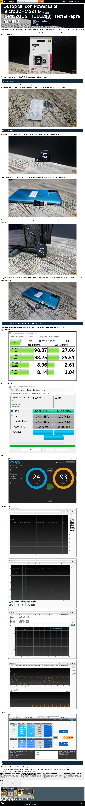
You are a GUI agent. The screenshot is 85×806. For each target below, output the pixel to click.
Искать (41, 1)
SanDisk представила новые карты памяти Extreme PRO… (9, 781)
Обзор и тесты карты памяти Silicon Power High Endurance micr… (31, 774)
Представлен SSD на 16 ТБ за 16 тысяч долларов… (72, 774)
